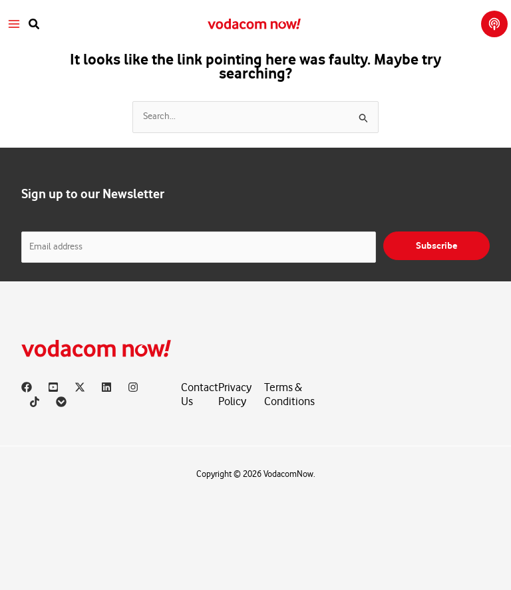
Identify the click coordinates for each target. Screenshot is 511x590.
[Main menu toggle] (14, 24)
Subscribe (436, 245)
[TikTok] (34, 401)
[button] (35, 24)
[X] (80, 387)
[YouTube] (53, 387)
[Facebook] (26, 387)
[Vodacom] (61, 401)
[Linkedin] (106, 387)
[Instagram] (133, 387)
